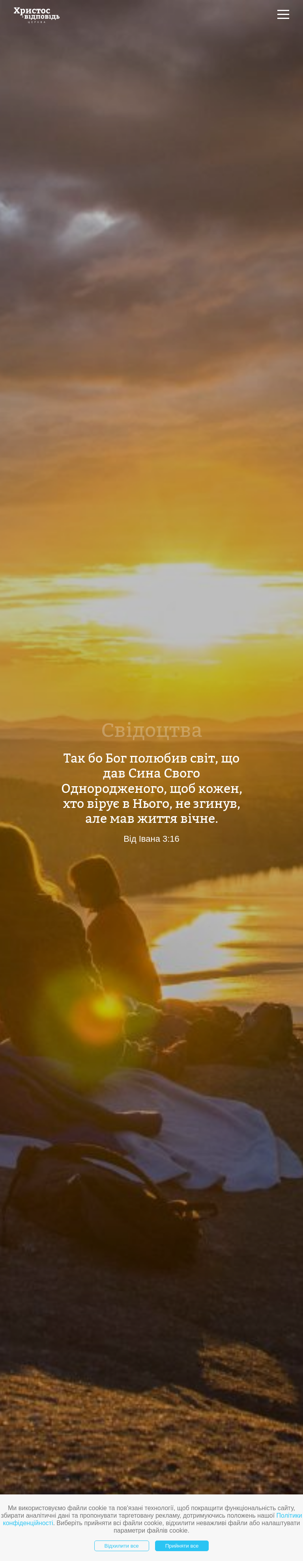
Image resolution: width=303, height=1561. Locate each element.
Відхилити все (122, 1546)
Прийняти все (182, 1546)
